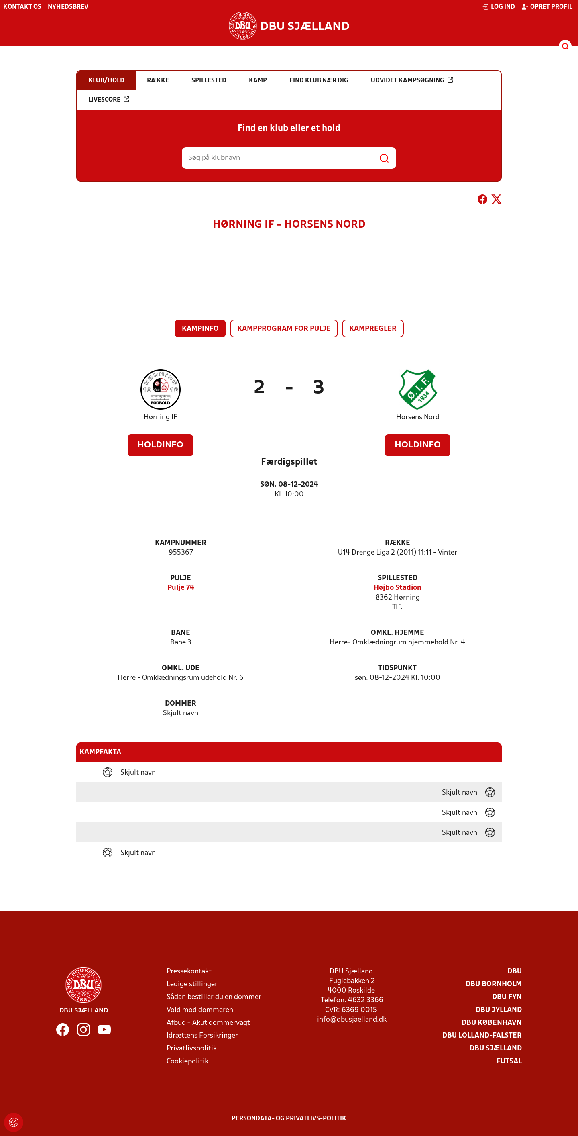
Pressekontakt (189, 971)
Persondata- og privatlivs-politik (289, 1119)
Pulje (180, 578)
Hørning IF (160, 417)
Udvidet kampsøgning (412, 80)
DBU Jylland (499, 1010)
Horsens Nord (418, 417)
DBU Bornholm (494, 984)
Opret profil (546, 6)
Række (397, 543)
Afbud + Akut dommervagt (208, 1023)
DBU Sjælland (496, 1048)
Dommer (180, 703)
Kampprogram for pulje (284, 329)
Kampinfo (200, 329)
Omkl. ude (180, 668)
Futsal (509, 1061)
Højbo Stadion (397, 588)
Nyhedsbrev (68, 7)
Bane (180, 633)
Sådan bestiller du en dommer (214, 997)
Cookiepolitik (187, 1061)
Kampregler (373, 329)
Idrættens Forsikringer (202, 1035)
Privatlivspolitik (192, 1048)
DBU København (492, 1023)
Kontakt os (22, 7)
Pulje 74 (180, 588)
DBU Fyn (507, 997)
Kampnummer (180, 543)
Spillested (397, 578)
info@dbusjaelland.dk (352, 1019)
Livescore (108, 99)
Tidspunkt (397, 668)
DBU (514, 971)
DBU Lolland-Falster (482, 1035)
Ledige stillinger (192, 984)
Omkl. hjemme (397, 633)
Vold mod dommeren (200, 1010)
